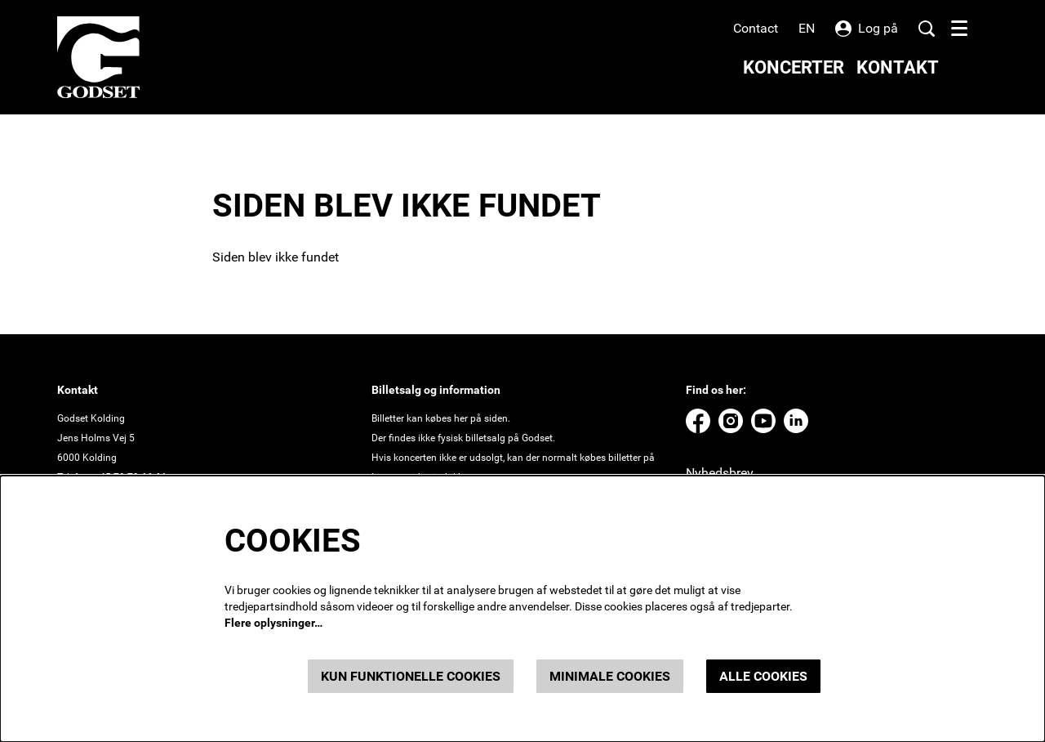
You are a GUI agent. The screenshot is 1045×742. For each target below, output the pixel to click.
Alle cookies (763, 676)
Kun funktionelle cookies (410, 676)
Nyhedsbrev (720, 473)
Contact (755, 28)
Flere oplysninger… (273, 622)
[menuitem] (793, 67)
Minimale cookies (609, 676)
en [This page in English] (806, 28)
